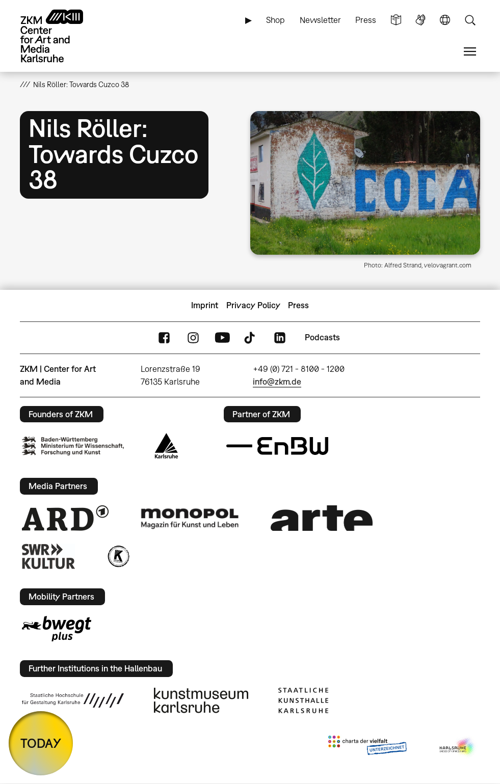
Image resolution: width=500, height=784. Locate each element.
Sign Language (420, 20)
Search (470, 20)
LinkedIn (280, 337)
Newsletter (320, 20)
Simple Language (396, 20)
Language (445, 20)
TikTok (251, 337)
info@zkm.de (277, 381)
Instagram (193, 337)
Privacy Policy (253, 305)
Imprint (204, 305)
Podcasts (322, 337)
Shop (275, 20)
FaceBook (164, 337)
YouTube (222, 337)
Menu (470, 51)
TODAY (40, 743)
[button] (365, 183)
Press (365, 20)
